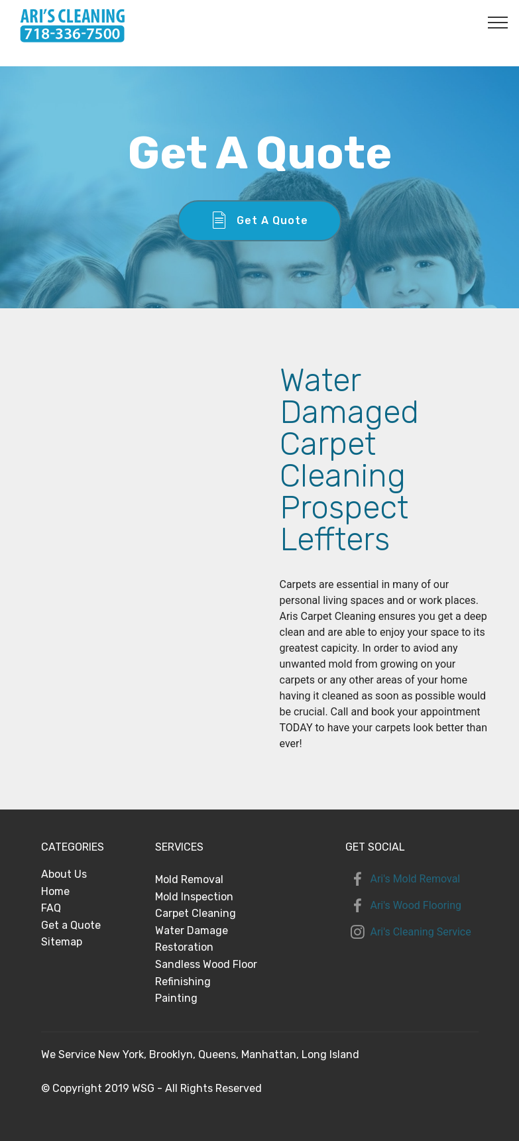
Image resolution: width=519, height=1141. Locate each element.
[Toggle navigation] (498, 22)
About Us (64, 874)
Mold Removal (189, 879)
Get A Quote (260, 220)
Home (55, 891)
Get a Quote (71, 925)
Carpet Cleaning (195, 913)
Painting (176, 998)
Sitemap (61, 941)
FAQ (51, 908)
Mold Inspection (194, 896)
